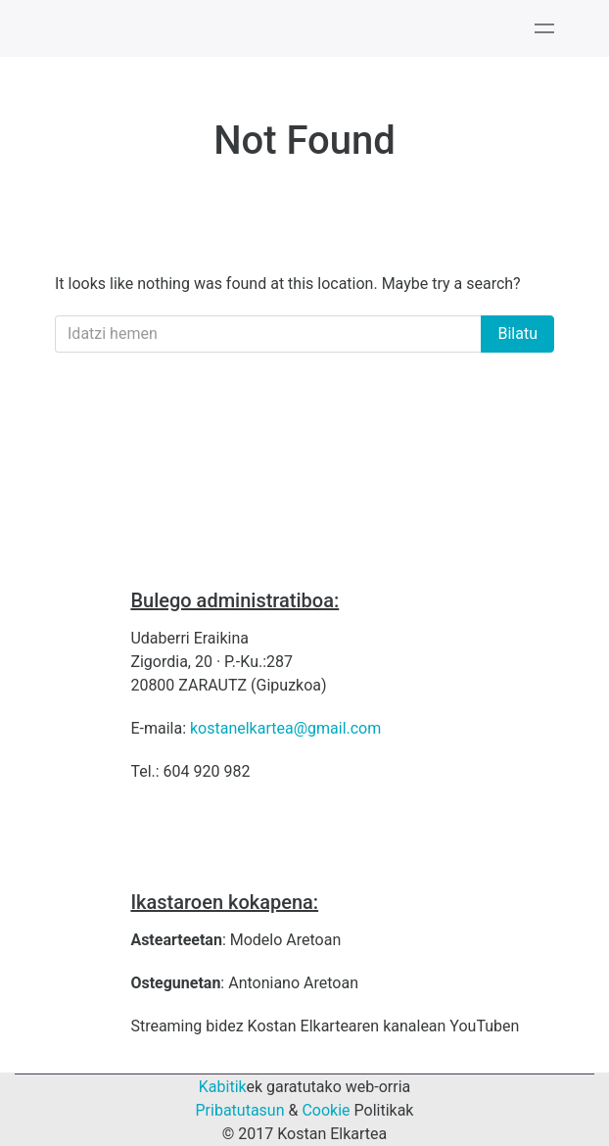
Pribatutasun (240, 1110)
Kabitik (223, 1086)
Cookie (326, 1110)
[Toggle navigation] (544, 28)
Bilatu (517, 333)
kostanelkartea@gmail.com (285, 728)
